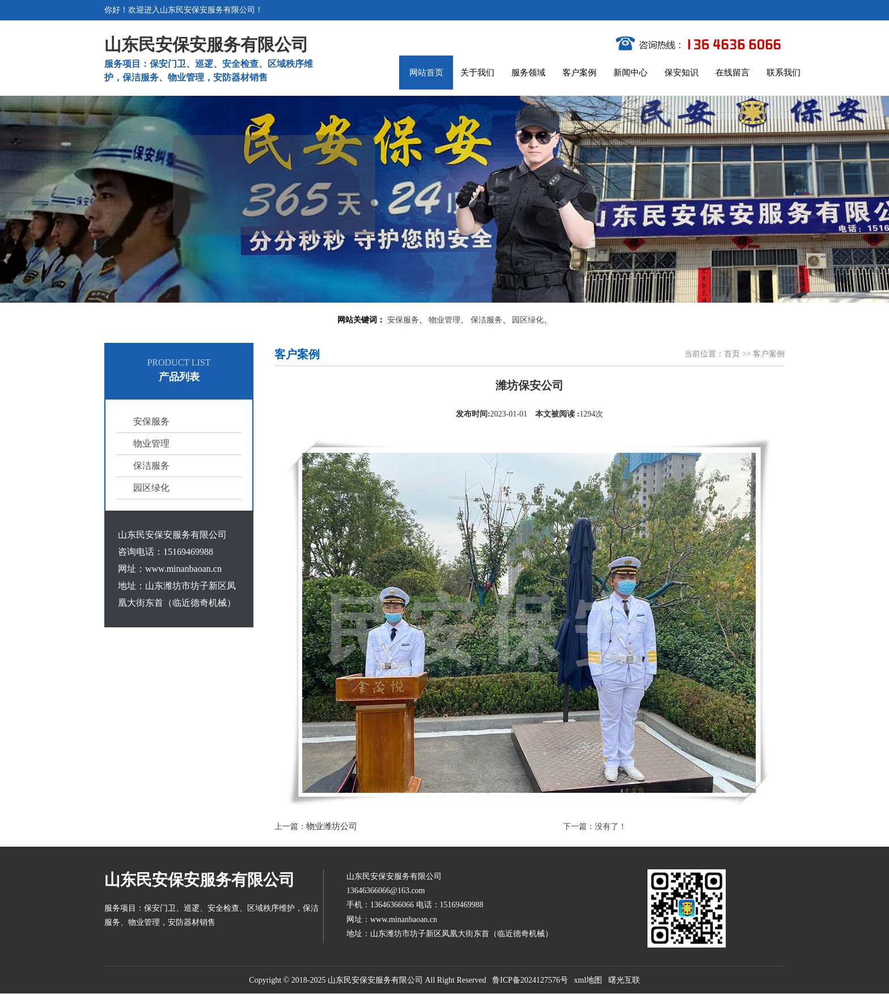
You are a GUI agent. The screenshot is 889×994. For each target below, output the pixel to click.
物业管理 (444, 320)
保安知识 (681, 72)
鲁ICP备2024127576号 (530, 980)
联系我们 (784, 72)
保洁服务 (486, 320)
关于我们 (477, 72)
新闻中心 (630, 72)
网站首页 (426, 72)
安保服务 (403, 320)
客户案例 (579, 72)
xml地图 (588, 980)
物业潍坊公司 (331, 826)
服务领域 (528, 72)
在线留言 (733, 72)
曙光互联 (624, 980)
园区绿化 (528, 320)
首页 (732, 354)
